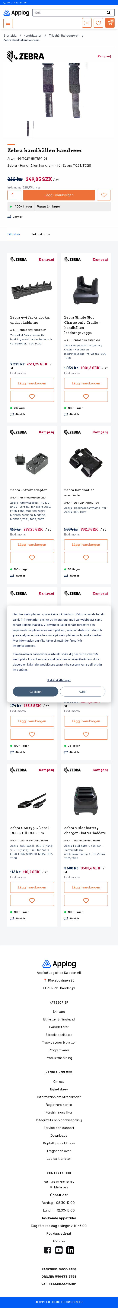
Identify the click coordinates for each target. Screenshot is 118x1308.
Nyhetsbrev (59, 1089)
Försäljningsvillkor (59, 1112)
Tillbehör (13, 234)
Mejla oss (61, 1187)
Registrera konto (59, 1105)
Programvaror (59, 1050)
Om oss (58, 1082)
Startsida (9, 35)
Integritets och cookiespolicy (59, 1120)
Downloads (59, 1135)
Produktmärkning (59, 1058)
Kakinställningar (59, 680)
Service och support (59, 1128)
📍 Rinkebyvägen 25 (58, 980)
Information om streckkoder (59, 1097)
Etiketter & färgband (59, 1019)
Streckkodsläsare (59, 1035)
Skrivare (59, 1012)
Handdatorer (32, 35)
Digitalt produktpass (59, 1143)
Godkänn (35, 691)
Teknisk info (40, 234)
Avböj (82, 691)
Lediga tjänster (59, 1159)
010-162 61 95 (15, 2)
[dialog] (59, 654)
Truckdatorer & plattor (59, 1042)
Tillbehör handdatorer (64, 35)
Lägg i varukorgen (59, 195)
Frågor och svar (59, 1151)
